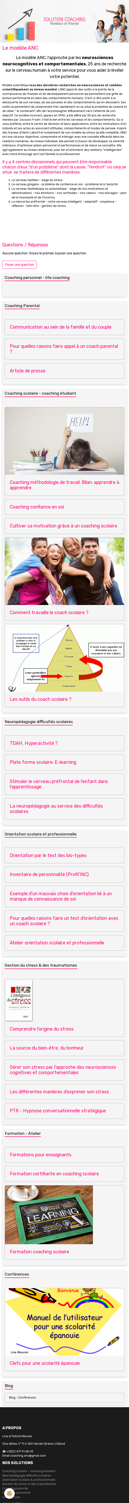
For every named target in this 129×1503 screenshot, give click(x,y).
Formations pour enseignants (40, 1155)
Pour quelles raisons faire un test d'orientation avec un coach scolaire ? (64, 921)
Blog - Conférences (22, 1397)
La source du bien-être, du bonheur (47, 1048)
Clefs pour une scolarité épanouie (45, 1363)
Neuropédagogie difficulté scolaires (26, 1475)
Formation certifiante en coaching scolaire (54, 1173)
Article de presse (27, 371)
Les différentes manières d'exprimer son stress (59, 1092)
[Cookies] (9, 1493)
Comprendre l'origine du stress (42, 1029)
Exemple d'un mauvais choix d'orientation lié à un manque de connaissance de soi (61, 896)
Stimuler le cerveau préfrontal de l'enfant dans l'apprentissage (59, 784)
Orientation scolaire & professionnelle (28, 1479)
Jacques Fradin (30, 119)
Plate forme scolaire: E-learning (43, 762)
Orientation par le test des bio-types (48, 855)
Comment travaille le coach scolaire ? (49, 612)
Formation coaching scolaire (39, 1251)
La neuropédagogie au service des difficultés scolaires (56, 808)
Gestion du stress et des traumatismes (29, 1484)
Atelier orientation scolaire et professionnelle (57, 943)
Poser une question (19, 265)
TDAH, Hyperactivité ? (34, 743)
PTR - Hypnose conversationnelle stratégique (58, 1110)
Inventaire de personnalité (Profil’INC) (49, 874)
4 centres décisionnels (34, 161)
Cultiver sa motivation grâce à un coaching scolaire (63, 526)
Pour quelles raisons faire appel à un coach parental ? (64, 349)
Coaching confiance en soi (37, 507)
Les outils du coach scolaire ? (40, 699)
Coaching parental (15, 1488)
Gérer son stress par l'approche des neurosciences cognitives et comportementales (63, 1070)
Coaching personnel (16, 1492)
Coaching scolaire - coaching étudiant (28, 1471)
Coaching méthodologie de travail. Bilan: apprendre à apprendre (64, 485)
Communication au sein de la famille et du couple (61, 327)
